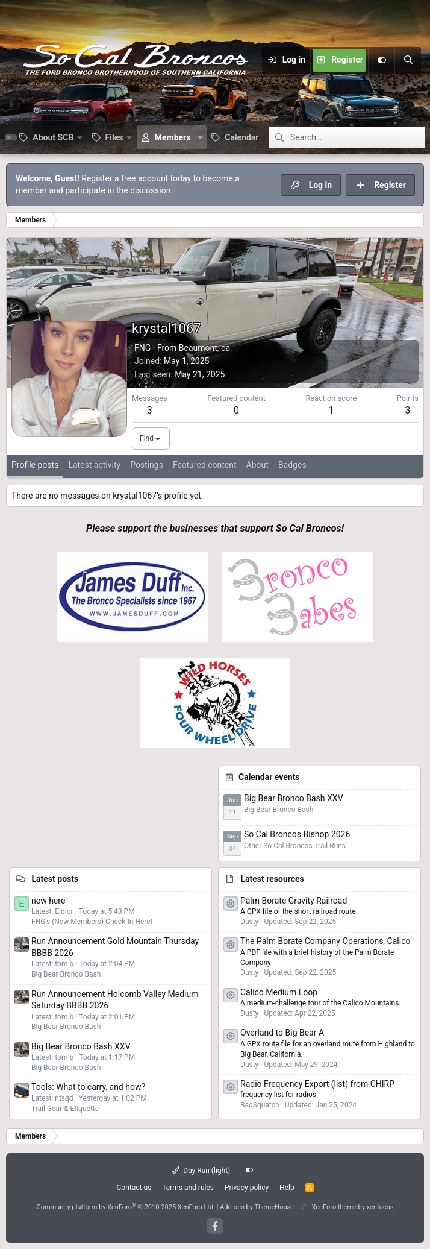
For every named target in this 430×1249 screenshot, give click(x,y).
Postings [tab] (146, 465)
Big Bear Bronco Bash (278, 809)
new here (48, 900)
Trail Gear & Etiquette (65, 1108)
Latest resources (272, 879)
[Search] (407, 60)
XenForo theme (334, 1207)
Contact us (133, 1187)
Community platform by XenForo (125, 1207)
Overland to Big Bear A (282, 1032)
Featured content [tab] (205, 465)
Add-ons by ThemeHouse (257, 1207)
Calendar (241, 137)
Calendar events (269, 777)
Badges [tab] (292, 465)
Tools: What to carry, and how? (88, 1087)
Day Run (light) (201, 1170)
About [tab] (257, 465)
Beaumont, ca (204, 348)
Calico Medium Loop (278, 992)
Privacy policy (247, 1187)
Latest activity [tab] (94, 465)
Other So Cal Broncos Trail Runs (295, 846)
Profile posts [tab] (34, 465)
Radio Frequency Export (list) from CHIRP (317, 1084)
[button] (50, 137)
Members (173, 137)
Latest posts (54, 879)
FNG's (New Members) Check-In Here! (91, 921)
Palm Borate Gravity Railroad (293, 900)
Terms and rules (188, 1187)
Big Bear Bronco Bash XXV (293, 798)
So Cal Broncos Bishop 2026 (297, 834)
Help (286, 1187)
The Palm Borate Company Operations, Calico (325, 941)
